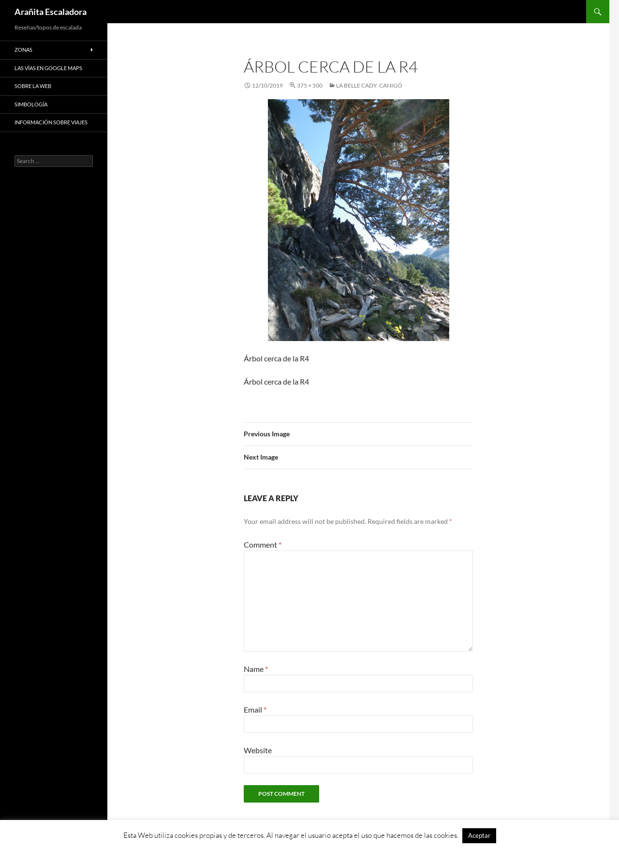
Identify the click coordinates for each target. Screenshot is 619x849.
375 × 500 (310, 85)
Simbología (31, 104)
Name (256, 668)
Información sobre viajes (51, 122)
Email (255, 709)
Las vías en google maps (48, 68)
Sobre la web (33, 86)
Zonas (23, 49)
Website (258, 750)
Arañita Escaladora (51, 11)
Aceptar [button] (479, 835)
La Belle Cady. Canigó (369, 85)
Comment (262, 544)
